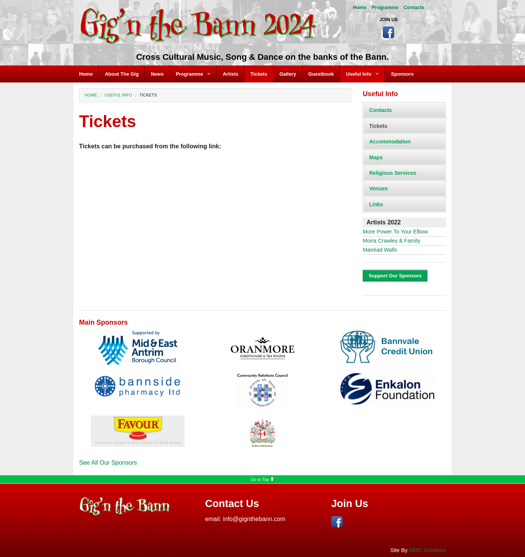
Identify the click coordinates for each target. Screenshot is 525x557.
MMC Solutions (427, 550)
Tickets (258, 74)
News (157, 74)
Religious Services (392, 173)
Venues (378, 188)
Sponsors (402, 74)
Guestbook (321, 74)
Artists (230, 74)
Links (376, 204)
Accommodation (390, 141)
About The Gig (122, 74)
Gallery (288, 74)
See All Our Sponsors (108, 462)
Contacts (414, 7)
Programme (384, 7)
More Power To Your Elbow (395, 232)
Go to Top (262, 479)
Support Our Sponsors (395, 275)
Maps (376, 157)
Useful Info (358, 74)
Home (360, 7)
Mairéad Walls (380, 250)
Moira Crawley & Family (391, 241)
